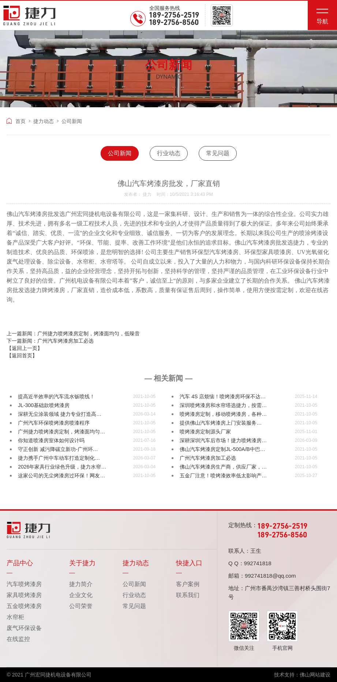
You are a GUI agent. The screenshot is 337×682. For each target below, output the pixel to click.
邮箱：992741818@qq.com (262, 576)
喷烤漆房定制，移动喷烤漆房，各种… (223, 414)
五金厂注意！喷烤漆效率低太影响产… (223, 475)
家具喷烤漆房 (24, 595)
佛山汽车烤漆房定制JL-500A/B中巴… (222, 449)
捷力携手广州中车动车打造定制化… (59, 458)
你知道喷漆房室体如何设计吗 (51, 440)
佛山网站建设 (315, 675)
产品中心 (20, 563)
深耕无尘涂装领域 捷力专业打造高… (59, 414)
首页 (16, 121)
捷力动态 (43, 121)
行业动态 (168, 153)
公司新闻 (119, 153)
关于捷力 (82, 563)
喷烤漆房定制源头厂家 (205, 432)
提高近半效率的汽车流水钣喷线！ (56, 396)
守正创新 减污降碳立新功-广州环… (58, 449)
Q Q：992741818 (250, 563)
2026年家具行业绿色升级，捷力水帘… (62, 467)
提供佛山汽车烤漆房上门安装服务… (221, 423)
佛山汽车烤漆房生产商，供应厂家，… (223, 467)
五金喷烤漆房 (24, 606)
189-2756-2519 (174, 15)
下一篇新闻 (50, 341)
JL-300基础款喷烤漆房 (44, 405)
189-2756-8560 (174, 22)
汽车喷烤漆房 (24, 584)
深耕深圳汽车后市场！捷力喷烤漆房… (223, 440)
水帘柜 (15, 617)
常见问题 (217, 153)
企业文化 (81, 595)
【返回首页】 (22, 355)
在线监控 (18, 639)
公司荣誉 (81, 606)
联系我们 (187, 595)
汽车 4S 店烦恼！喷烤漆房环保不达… (223, 396)
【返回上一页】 (24, 348)
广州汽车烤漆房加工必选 (208, 458)
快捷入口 (189, 563)
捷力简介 (81, 584)
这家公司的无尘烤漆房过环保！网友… (61, 475)
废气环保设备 (24, 628)
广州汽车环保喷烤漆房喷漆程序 (54, 423)
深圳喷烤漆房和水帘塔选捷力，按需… (223, 405)
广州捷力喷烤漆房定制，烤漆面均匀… (61, 432)
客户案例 (187, 584)
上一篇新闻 (73, 333)
